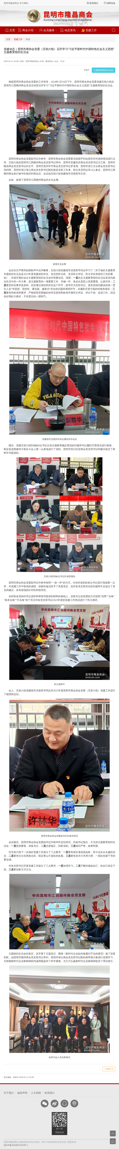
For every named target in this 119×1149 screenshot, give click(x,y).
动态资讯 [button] (69, 30)
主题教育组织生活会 (103, 70)
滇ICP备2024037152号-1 (16, 1145)
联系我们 (92, 3)
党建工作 (89, 30)
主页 (11, 30)
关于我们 (9, 1093)
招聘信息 (109, 3)
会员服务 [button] (48, 30)
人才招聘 (36, 1093)
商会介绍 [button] (27, 30)
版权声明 (22, 1093)
